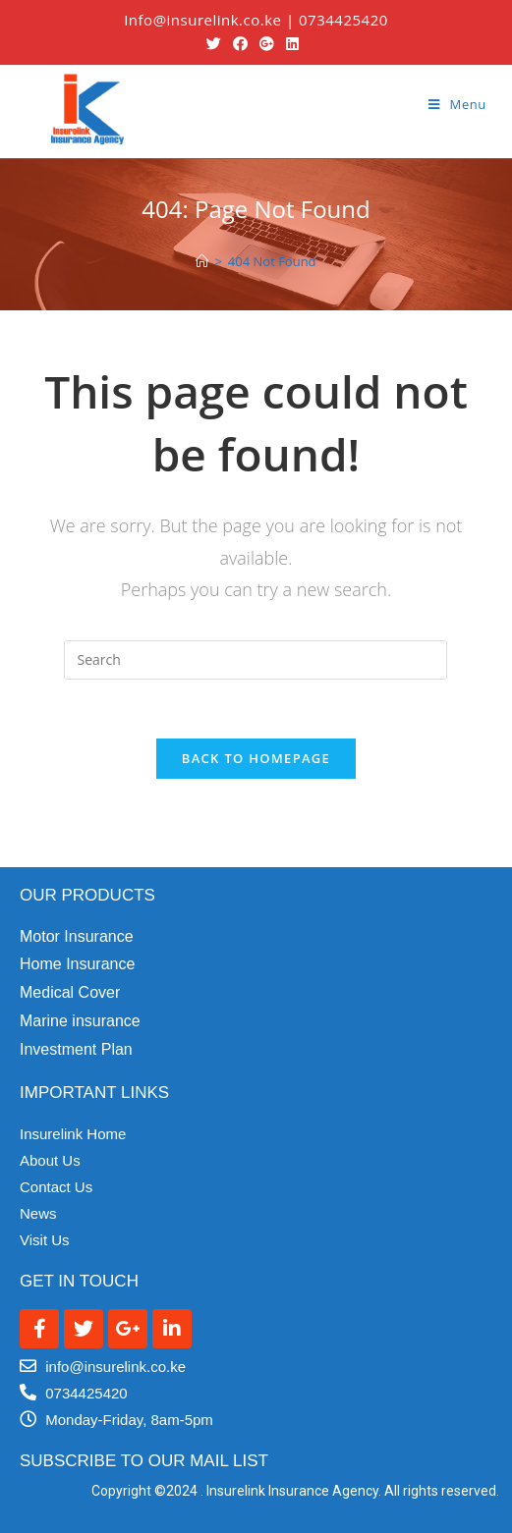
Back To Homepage (256, 758)
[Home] (202, 261)
